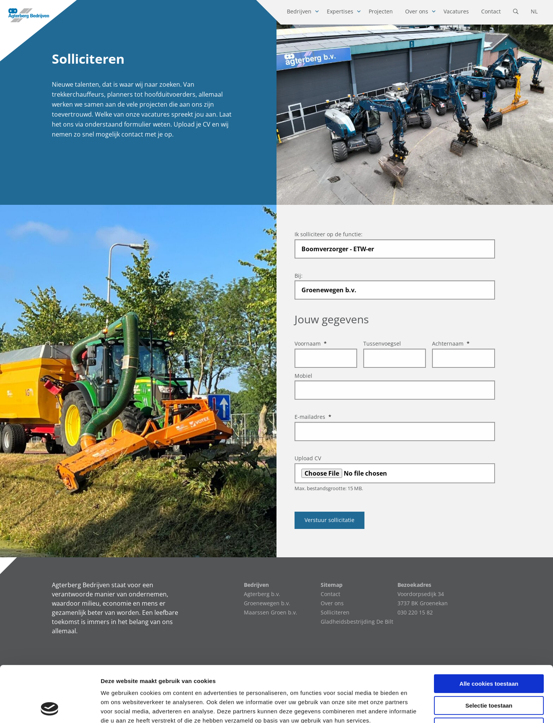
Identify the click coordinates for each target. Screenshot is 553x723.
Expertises (340, 11)
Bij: (299, 275)
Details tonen (415, 708)
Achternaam (451, 343)
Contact (491, 11)
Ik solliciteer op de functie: (329, 234)
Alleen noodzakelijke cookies (489, 674)
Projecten (381, 11)
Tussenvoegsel (382, 343)
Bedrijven (299, 11)
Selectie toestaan (489, 653)
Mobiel (303, 375)
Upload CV (308, 458)
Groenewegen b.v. (267, 603)
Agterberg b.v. (262, 594)
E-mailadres (313, 416)
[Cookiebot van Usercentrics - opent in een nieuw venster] (49, 708)
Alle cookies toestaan (488, 631)
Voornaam (311, 343)
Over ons (416, 11)
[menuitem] (301, 12)
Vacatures (456, 11)
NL (534, 11)
